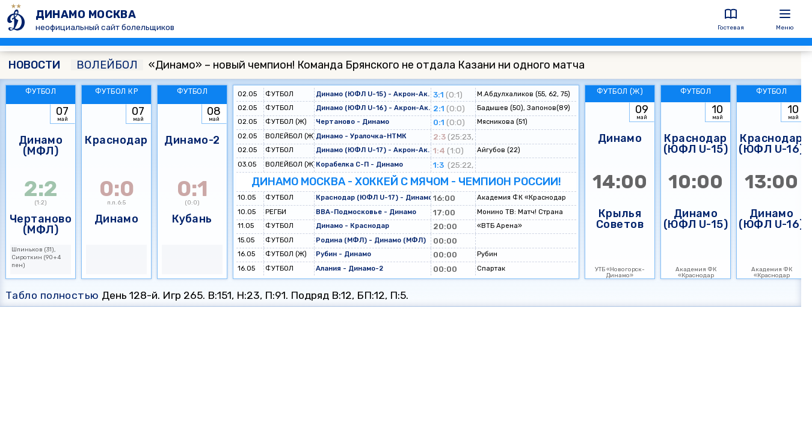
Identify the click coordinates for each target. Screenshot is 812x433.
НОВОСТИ (34, 65)
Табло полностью (52, 295)
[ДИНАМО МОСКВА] (17, 19)
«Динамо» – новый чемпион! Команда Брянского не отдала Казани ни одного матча (328, 65)
